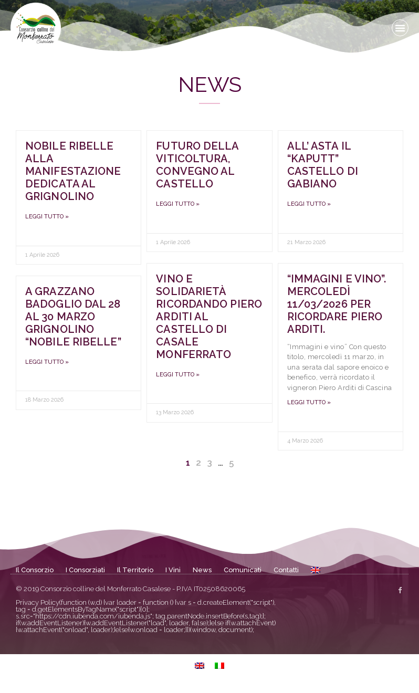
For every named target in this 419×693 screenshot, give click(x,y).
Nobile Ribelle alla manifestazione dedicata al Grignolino (73, 171)
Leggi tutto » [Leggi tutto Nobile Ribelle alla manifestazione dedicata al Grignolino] (47, 216)
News (202, 570)
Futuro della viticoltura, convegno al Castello (197, 165)
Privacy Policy (37, 602)
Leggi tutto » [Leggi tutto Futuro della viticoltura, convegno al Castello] (178, 204)
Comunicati (242, 570)
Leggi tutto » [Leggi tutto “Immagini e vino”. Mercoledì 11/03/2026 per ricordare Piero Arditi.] (309, 402)
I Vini (173, 570)
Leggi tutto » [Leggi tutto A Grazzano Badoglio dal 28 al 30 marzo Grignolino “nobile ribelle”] (47, 362)
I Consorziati (85, 570)
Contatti (286, 570)
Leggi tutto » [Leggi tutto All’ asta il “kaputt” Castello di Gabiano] (309, 204)
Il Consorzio (35, 570)
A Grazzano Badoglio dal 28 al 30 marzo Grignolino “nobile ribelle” (73, 316)
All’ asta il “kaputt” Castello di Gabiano (322, 165)
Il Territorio (135, 570)
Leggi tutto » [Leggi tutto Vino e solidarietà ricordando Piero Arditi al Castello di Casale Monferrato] (178, 374)
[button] (400, 27)
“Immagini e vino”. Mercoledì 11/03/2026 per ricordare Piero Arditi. (336, 303)
